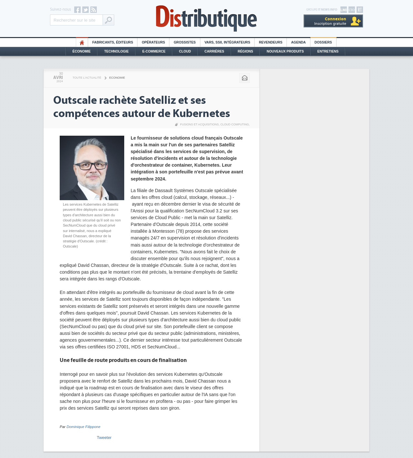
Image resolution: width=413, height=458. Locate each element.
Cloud (185, 51)
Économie (82, 51)
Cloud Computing (234, 124)
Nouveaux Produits (285, 51)
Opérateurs (153, 42)
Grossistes (185, 42)
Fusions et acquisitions (199, 124)
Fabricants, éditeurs (112, 42)
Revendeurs (270, 42)
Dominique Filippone (83, 427)
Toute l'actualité (87, 77)
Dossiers (323, 42)
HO (82, 42)
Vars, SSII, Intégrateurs (227, 42)
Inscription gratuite (330, 21)
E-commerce (154, 51)
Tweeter (104, 437)
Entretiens (328, 51)
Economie (117, 77)
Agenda (298, 42)
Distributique (206, 18)
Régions (245, 51)
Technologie (116, 51)
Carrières (214, 51)
